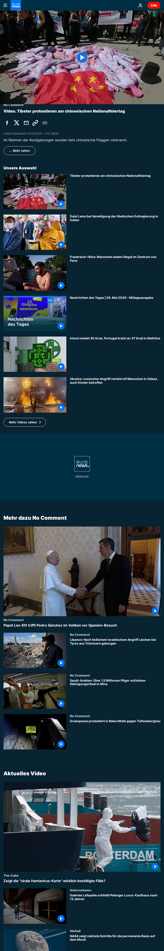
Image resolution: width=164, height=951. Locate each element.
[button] (25, 422)
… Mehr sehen (19, 150)
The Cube (11, 875)
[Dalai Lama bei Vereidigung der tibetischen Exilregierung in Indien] (115, 232)
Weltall (75, 930)
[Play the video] (82, 57)
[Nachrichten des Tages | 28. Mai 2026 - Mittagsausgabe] (115, 313)
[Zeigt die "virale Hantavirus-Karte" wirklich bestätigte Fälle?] (82, 881)
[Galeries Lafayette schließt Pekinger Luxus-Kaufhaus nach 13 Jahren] (115, 909)
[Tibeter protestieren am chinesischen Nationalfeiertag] (115, 191)
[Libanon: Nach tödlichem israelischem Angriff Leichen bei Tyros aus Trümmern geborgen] (115, 653)
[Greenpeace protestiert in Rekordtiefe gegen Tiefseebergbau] (115, 734)
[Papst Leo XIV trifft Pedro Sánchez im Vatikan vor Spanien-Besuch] (82, 625)
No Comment (14, 619)
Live (154, 5)
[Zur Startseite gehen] (16, 5)
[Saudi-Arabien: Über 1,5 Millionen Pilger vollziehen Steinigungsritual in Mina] (115, 694)
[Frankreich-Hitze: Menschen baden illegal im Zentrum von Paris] (115, 272)
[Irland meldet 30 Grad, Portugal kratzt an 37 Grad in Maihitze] (115, 354)
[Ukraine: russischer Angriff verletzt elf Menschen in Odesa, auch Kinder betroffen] (115, 394)
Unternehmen (80, 890)
